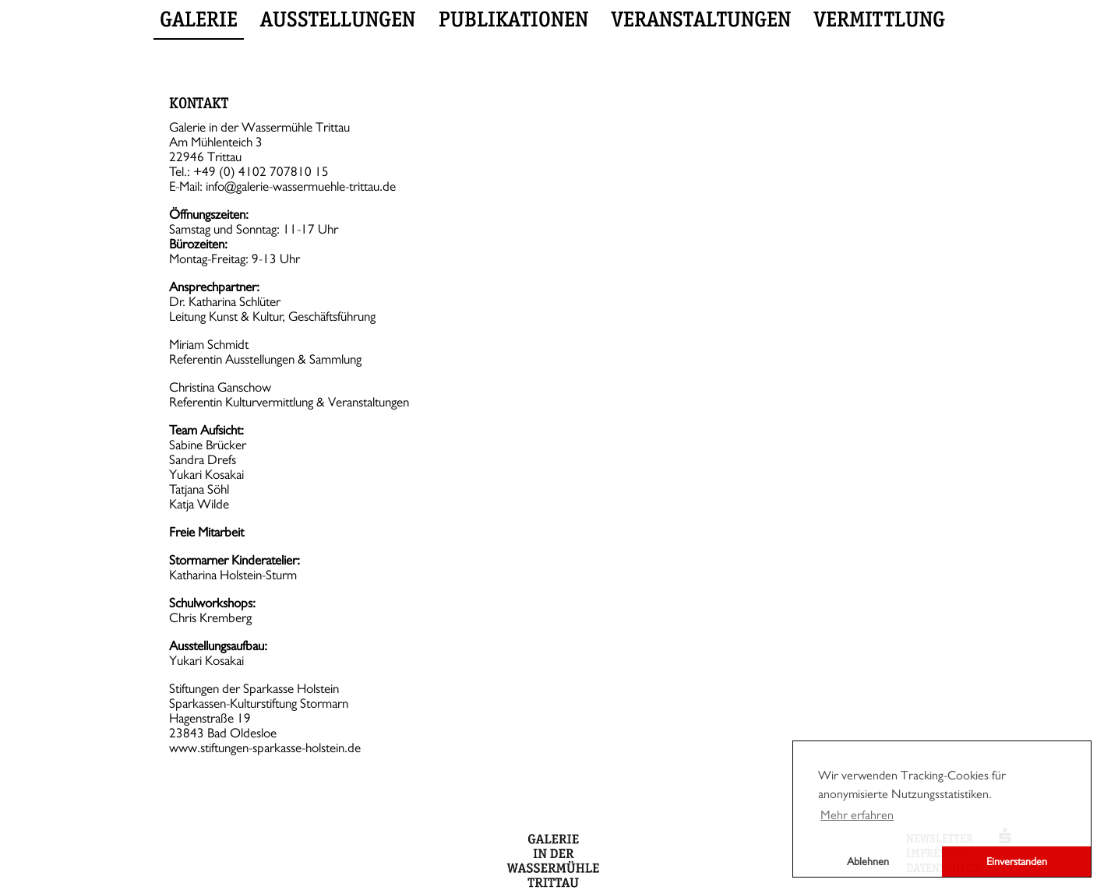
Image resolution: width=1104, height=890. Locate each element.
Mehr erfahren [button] (857, 815)
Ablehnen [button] (868, 861)
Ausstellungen (337, 19)
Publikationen (513, 19)
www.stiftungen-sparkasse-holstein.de (265, 747)
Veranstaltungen (701, 19)
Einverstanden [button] (1016, 861)
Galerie (199, 19)
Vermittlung (879, 19)
